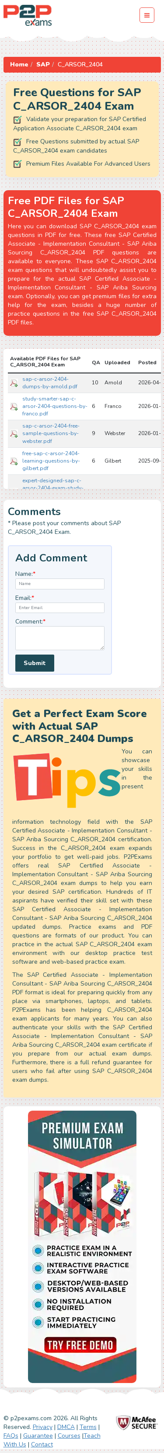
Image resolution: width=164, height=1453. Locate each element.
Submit (35, 663)
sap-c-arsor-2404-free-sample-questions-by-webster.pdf (51, 433)
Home (19, 64)
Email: (24, 598)
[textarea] (60, 638)
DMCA (66, 1427)
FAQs (10, 1436)
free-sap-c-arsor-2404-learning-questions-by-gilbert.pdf (51, 461)
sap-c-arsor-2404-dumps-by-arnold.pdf (49, 383)
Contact (42, 1444)
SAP (43, 64)
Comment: (30, 621)
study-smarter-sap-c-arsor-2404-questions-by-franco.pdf (54, 406)
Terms (88, 1427)
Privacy (42, 1427)
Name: (25, 574)
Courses (69, 1436)
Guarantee (38, 1436)
